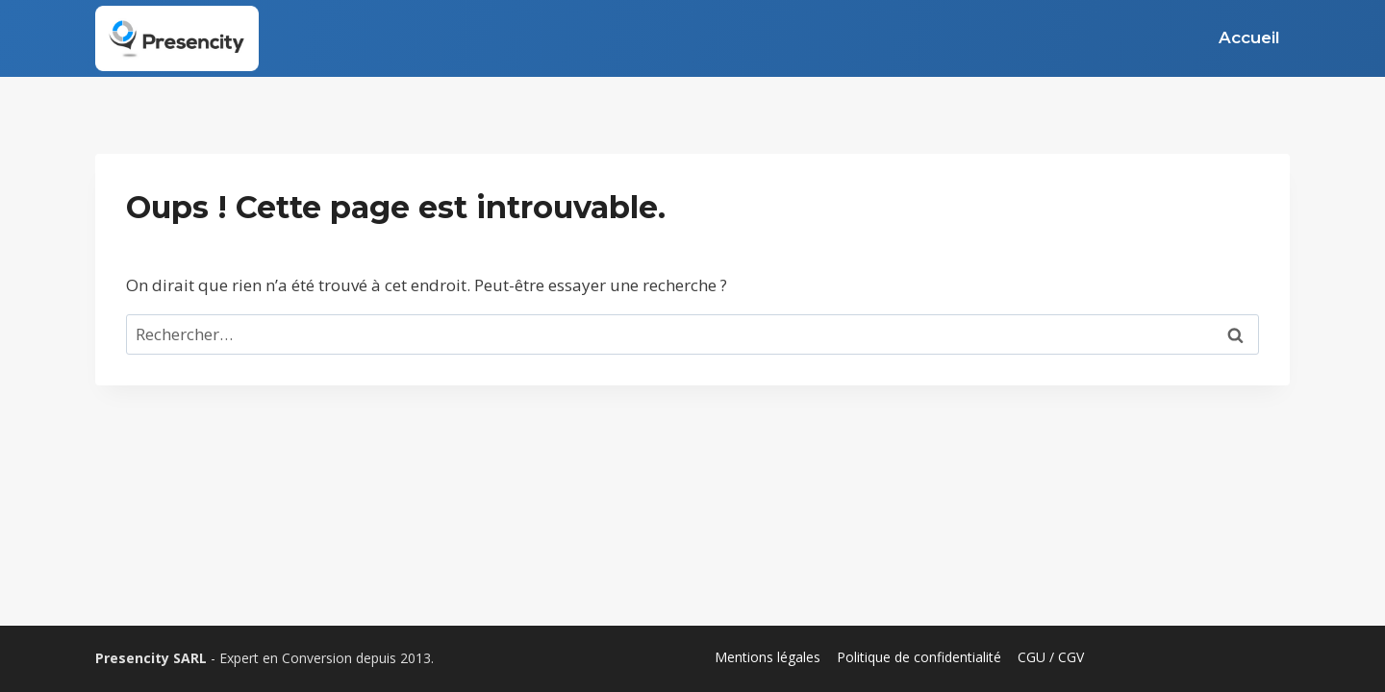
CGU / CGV (1051, 657)
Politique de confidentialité (919, 657)
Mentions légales (767, 657)
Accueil (1249, 37)
